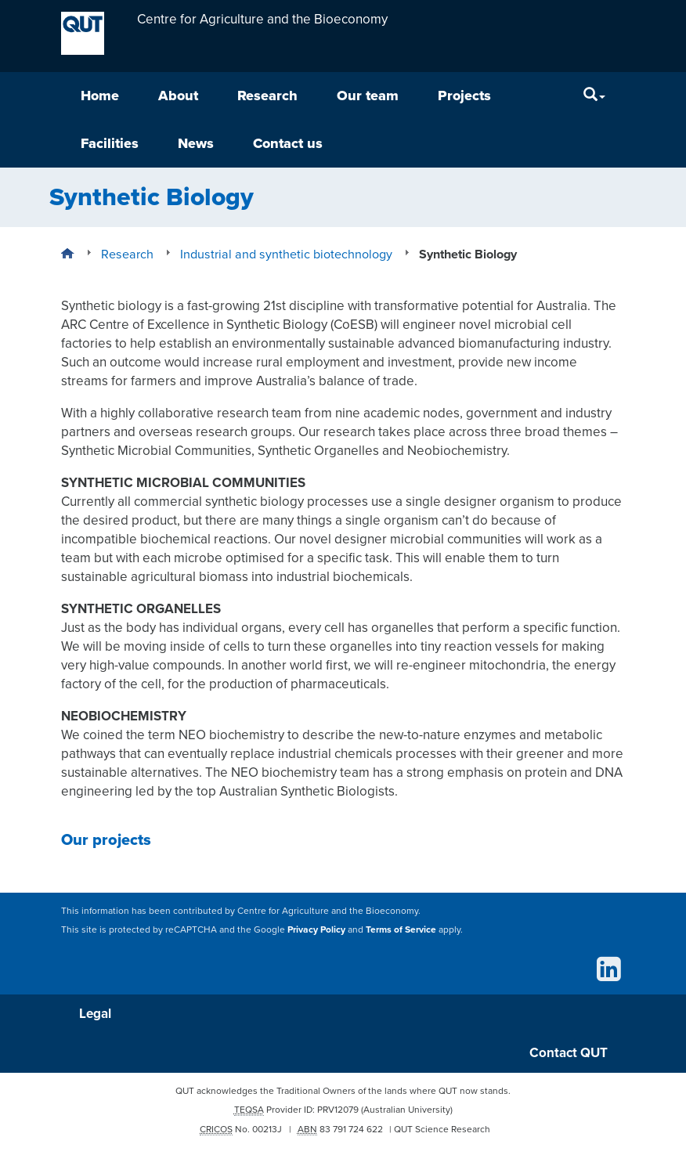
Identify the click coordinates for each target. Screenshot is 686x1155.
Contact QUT (568, 1053)
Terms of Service (401, 928)
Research (267, 95)
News (196, 143)
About (178, 95)
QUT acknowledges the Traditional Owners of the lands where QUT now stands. (343, 1090)
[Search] (594, 96)
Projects (464, 95)
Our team (368, 95)
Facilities (110, 143)
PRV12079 (338, 1109)
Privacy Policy (316, 928)
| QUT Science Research (439, 1129)
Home (100, 95)
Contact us (288, 143)
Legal (95, 1013)
